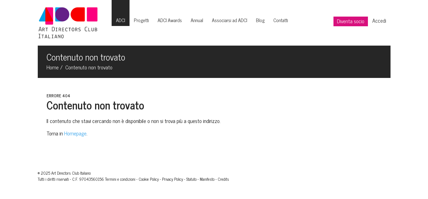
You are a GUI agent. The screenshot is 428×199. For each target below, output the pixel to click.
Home (53, 67)
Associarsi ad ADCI (229, 20)
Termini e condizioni (120, 179)
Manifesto (207, 179)
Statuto (191, 179)
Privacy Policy (172, 179)
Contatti (280, 20)
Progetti (141, 20)
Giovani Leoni (240, 179)
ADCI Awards (170, 20)
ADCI (120, 20)
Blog (260, 20)
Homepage (75, 133)
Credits (223, 179)
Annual (197, 20)
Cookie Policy (149, 179)
